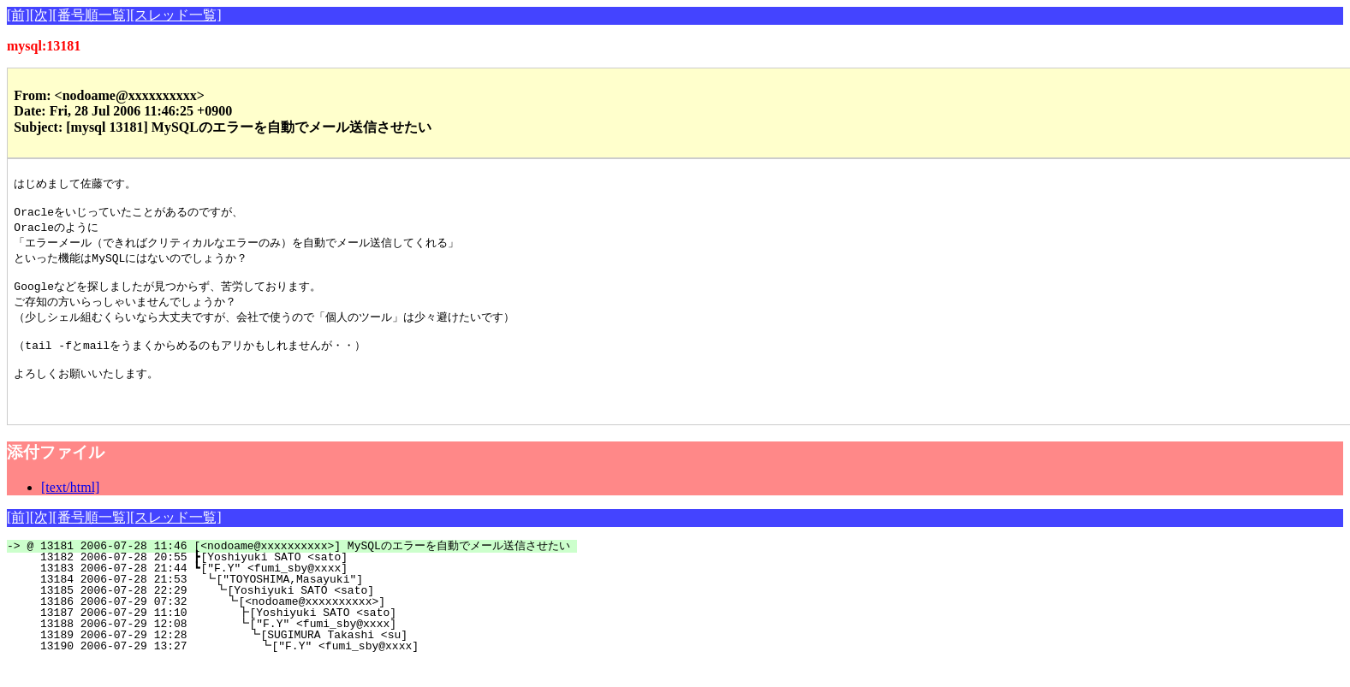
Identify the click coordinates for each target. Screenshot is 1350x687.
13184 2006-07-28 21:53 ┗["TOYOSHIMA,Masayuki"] (316, 603)
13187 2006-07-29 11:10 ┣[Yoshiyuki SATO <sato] (312, 636)
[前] (18, 15)
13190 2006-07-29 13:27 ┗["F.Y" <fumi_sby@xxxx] (310, 670)
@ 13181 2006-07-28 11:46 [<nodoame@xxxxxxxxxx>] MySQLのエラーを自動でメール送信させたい (301, 569)
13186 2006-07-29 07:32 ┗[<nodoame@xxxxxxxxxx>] (314, 625)
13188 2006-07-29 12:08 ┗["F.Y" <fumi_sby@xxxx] (312, 647)
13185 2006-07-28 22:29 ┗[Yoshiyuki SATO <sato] (315, 614)
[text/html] (70, 511)
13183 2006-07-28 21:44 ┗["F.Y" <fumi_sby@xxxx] (317, 592)
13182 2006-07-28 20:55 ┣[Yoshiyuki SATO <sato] (317, 581)
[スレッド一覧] (176, 15)
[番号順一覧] (91, 15)
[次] (41, 15)
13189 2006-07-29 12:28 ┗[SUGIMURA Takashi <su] (312, 658)
